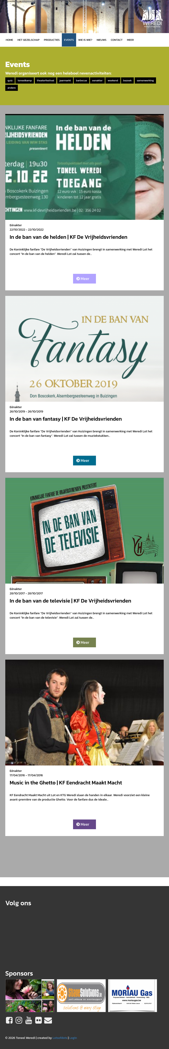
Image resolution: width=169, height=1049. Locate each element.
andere (11, 88)
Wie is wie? (85, 40)
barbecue (81, 80)
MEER (130, 40)
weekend (113, 80)
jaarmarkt (65, 80)
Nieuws (101, 40)
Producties (52, 40)
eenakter (97, 80)
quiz (10, 80)
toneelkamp (25, 80)
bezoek (127, 80)
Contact (117, 40)
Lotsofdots (60, 1038)
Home (9, 40)
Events (69, 40)
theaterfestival (45, 80)
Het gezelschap (28, 40)
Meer (82, 279)
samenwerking (145, 80)
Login (73, 1038)
